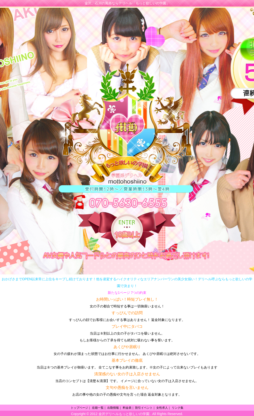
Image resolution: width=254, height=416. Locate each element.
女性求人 (162, 407)
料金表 (127, 407)
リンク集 (177, 407)
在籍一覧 (98, 407)
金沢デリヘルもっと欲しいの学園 (123, 414)
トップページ (79, 407)
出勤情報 (113, 407)
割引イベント (144, 407)
